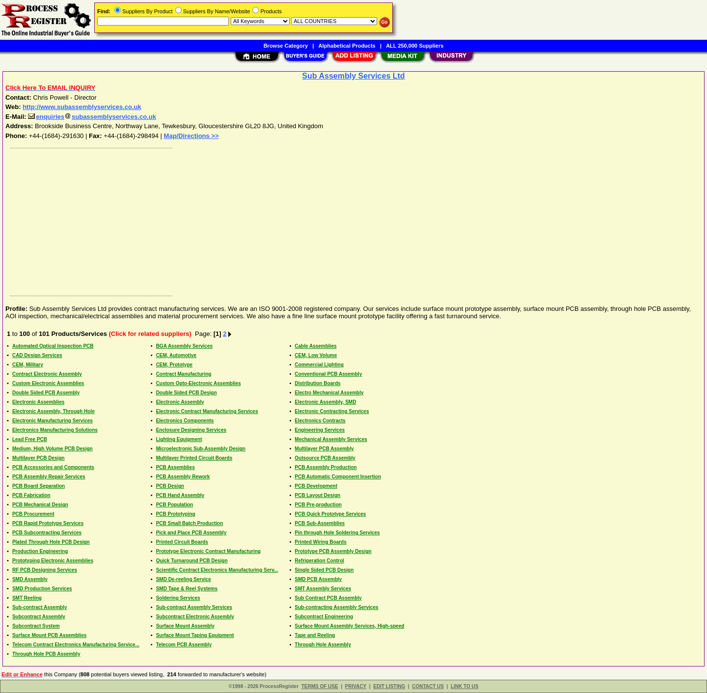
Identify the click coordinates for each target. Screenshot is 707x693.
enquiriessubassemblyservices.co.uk (92, 116)
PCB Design (170, 486)
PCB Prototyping (175, 514)
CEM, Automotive (176, 355)
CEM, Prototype (174, 364)
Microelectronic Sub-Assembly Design (200, 448)
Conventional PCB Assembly (328, 374)
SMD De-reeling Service (183, 579)
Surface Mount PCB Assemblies (49, 635)
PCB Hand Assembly (180, 495)
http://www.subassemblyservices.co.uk (82, 107)
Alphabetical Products (347, 46)
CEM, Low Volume (316, 355)
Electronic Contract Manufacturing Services (207, 411)
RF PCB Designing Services (44, 570)
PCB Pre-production (318, 504)
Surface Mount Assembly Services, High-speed (349, 626)
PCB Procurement (33, 514)
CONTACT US (428, 686)
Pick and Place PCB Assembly (191, 532)
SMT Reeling (27, 598)
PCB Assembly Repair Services (48, 476)
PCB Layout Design (317, 495)
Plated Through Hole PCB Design (51, 542)
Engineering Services (320, 430)
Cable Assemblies (315, 346)
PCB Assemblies (175, 467)
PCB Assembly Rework (183, 476)
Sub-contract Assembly (39, 607)
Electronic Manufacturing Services (52, 420)
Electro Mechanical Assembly (329, 392)
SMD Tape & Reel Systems (187, 588)
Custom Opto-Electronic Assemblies (198, 383)
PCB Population (174, 504)
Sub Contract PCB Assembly (328, 598)
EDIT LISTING (389, 686)
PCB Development (316, 486)
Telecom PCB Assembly (184, 644)
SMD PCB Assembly (318, 579)
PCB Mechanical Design (40, 504)
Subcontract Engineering (324, 616)
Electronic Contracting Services (332, 411)
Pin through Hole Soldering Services (337, 532)
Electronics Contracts (320, 420)
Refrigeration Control (319, 560)
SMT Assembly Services (323, 588)
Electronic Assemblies (38, 402)
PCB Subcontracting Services (47, 532)
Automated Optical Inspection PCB (53, 346)
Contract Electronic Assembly (47, 374)
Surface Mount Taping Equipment (195, 635)
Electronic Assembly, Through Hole (53, 411)
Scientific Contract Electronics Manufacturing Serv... (217, 570)
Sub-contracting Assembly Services (336, 607)
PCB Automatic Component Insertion (338, 476)
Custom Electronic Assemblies (48, 383)
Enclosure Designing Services (191, 430)
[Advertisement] (301, 219)
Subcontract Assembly (38, 616)
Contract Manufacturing (184, 374)
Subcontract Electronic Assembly (195, 616)
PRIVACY (356, 686)
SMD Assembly (30, 579)
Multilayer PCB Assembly (324, 448)
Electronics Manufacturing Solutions (55, 430)
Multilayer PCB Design (38, 458)
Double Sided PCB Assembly (46, 392)
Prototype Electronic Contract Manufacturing (208, 551)
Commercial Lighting (319, 364)
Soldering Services (178, 598)
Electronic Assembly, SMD (325, 402)
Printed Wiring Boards (320, 542)
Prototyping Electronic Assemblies (52, 560)
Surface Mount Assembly (185, 626)
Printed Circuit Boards (182, 542)
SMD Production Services (42, 588)
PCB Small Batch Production (189, 523)
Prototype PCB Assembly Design (333, 551)
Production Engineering (40, 551)
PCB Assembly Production (325, 467)
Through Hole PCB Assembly (46, 654)
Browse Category (286, 46)
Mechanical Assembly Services (331, 439)
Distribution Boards (317, 383)
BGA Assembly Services (184, 346)
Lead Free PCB (29, 439)
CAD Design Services (37, 355)
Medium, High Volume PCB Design (52, 448)
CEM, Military (27, 364)
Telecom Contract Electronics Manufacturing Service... (75, 644)
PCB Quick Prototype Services (330, 514)
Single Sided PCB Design (324, 570)
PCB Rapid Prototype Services (47, 523)
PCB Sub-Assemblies (320, 523)
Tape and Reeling (315, 635)
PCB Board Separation (38, 486)
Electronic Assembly (180, 402)
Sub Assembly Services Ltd (353, 76)
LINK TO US (464, 686)
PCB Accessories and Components (53, 467)
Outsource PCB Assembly (325, 458)
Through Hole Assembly (323, 644)
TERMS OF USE (319, 686)
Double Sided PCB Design (186, 392)
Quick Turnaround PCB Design (192, 560)
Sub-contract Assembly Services (194, 607)
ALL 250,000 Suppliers (414, 46)
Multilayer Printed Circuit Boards (194, 458)
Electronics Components (185, 420)
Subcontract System (36, 626)
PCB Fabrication (31, 495)
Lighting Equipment (179, 439)
